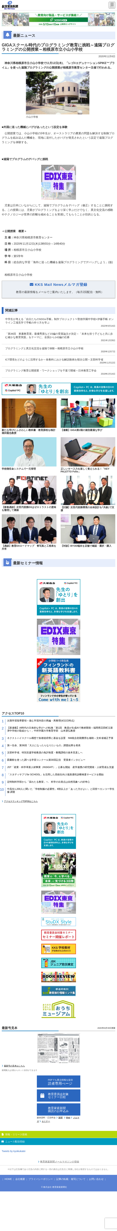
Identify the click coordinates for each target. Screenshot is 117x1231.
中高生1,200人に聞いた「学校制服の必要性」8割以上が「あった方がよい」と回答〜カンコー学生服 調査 (60, 790)
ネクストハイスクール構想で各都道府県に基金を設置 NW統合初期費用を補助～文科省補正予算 (60, 738)
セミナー (46, 1121)
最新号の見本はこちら (14, 1066)
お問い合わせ (96, 1179)
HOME (8, 1179)
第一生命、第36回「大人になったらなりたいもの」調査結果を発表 (43, 745)
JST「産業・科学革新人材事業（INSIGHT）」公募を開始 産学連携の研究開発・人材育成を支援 (60, 767)
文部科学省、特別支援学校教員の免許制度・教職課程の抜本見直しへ (45, 752)
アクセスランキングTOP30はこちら (21, 801)
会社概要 (20, 1179)
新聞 (60, 1117)
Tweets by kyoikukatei (13, 1151)
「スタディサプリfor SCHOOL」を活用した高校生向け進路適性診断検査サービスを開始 (55, 774)
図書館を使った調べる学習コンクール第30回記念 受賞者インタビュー (46, 759)
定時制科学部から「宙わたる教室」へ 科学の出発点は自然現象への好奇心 (48, 781)
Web (68, 1117)
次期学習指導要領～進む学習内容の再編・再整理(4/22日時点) (40, 720)
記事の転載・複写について (71, 1179)
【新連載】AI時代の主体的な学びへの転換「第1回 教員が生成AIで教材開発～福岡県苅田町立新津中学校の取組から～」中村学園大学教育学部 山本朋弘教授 (60, 729)
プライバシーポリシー (41, 1179)
